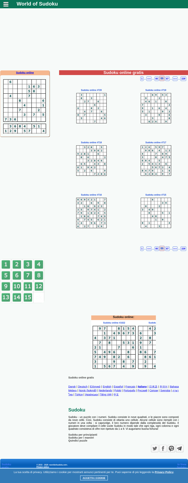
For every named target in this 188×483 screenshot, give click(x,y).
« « (149, 78)
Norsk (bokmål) (87, 390)
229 (183, 78)
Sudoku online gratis (81, 377)
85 (156, 78)
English (107, 386)
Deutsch (83, 386)
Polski (117, 390)
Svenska (165, 390)
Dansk (72, 386)
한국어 (164, 386)
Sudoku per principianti (82, 434)
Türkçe (79, 394)
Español (118, 386)
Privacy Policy (164, 472)
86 (162, 78)
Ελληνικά (95, 386)
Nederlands (105, 390)
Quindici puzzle (77, 440)
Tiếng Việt (106, 394)
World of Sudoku (37, 4)
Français (130, 386)
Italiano (142, 386)
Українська (91, 394)
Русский (142, 390)
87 (167, 78)
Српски (153, 390)
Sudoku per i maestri (81, 437)
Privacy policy (43, 467)
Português (129, 390)
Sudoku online (25, 72)
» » (175, 78)
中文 (116, 394)
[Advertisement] (94, 41)
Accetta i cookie (94, 478)
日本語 (153, 386)
